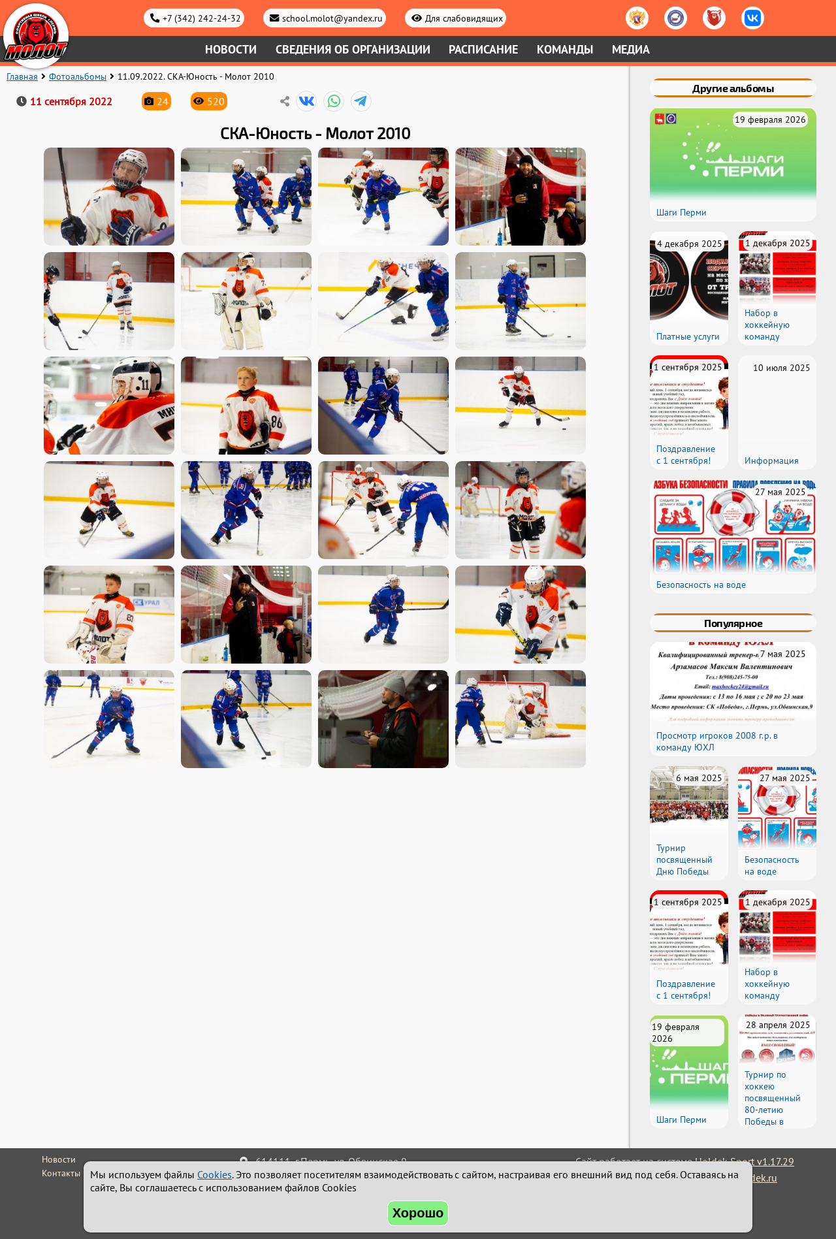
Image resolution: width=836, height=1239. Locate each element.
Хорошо (418, 1213)
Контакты (61, 1173)
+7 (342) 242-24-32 (202, 18)
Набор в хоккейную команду (767, 324)
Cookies (214, 1174)
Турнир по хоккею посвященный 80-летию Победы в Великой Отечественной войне (776, 1116)
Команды (565, 49)
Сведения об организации (353, 49)
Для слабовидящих (464, 18)
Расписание (483, 49)
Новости (231, 49)
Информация (772, 460)
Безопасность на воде (701, 584)
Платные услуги (688, 336)
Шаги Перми (681, 212)
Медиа (631, 49)
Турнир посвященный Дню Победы (684, 859)
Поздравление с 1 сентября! (685, 454)
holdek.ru (756, 1177)
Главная (22, 76)
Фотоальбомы (77, 76)
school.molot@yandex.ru (332, 18)
